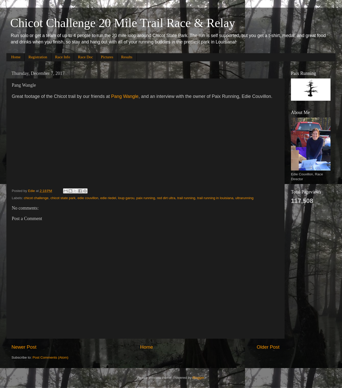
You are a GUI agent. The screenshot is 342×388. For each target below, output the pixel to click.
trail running (186, 198)
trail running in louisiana (215, 198)
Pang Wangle (124, 96)
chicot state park (63, 198)
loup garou (126, 198)
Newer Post (23, 347)
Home (16, 57)
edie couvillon (87, 198)
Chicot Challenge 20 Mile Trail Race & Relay (122, 23)
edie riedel (108, 198)
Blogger (198, 378)
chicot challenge (36, 198)
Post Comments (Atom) (50, 357)
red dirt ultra (166, 198)
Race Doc (85, 57)
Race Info (62, 57)
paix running (145, 198)
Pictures (107, 57)
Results (126, 57)
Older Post (268, 347)
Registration (37, 57)
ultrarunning (244, 198)
